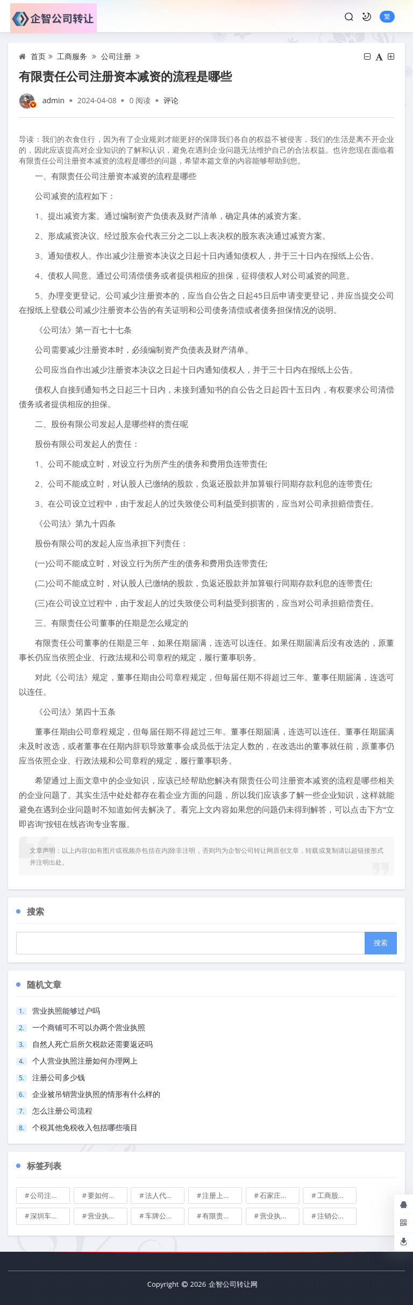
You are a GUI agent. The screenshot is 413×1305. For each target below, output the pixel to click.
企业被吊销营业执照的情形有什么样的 (96, 1094)
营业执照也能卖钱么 (107, 1216)
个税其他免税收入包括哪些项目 (85, 1127)
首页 (38, 56)
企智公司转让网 (233, 1284)
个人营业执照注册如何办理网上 (85, 1061)
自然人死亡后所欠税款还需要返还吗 (92, 1044)
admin (53, 100)
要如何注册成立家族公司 (107, 1195)
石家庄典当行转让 (280, 1195)
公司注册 (116, 56)
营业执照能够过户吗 (66, 1011)
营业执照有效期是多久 (280, 1216)
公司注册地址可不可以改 (50, 1195)
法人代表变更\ (165, 1195)
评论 (171, 100)
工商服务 (72, 56)
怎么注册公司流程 (62, 1111)
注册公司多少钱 (58, 1077)
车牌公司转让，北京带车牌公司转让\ (165, 1216)
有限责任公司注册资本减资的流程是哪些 (125, 76)
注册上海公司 (222, 1195)
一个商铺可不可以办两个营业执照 (88, 1027)
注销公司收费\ (337, 1216)
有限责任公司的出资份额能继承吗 (222, 1216)
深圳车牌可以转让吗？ (50, 1216)
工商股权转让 (337, 1195)
